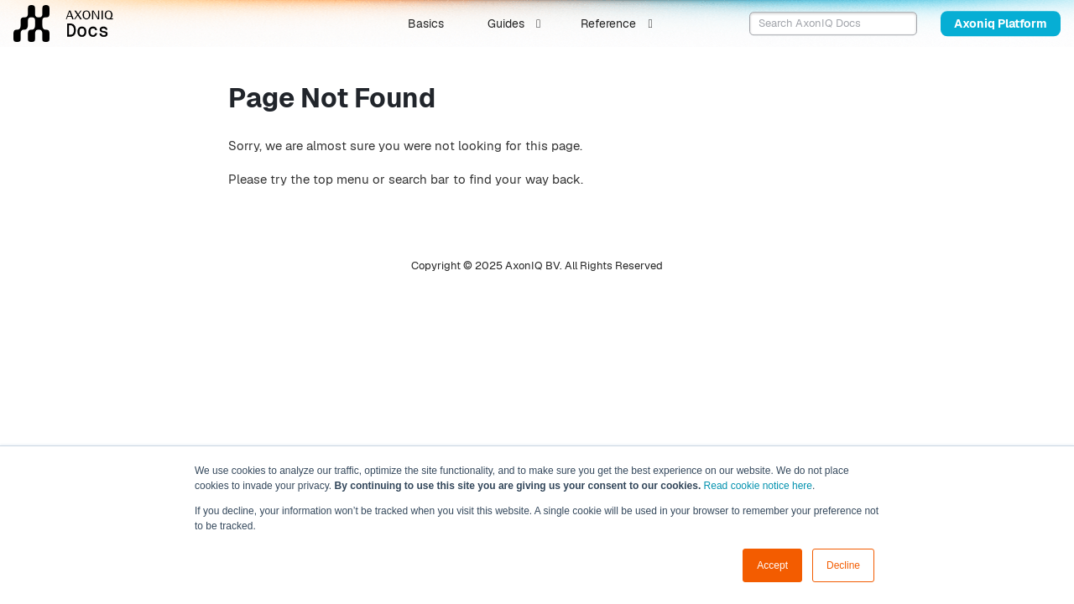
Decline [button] (843, 565)
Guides (505, 23)
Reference (608, 23)
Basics (426, 23)
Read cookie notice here (758, 486)
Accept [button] (772, 565)
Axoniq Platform (1000, 23)
